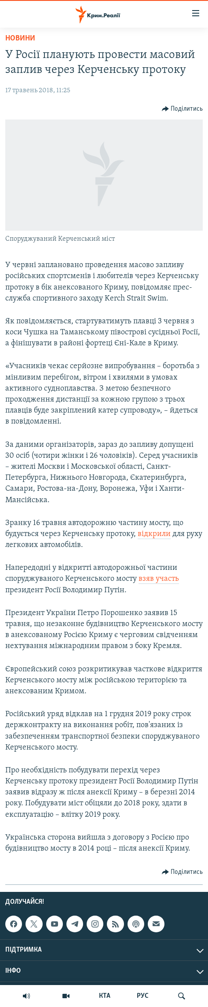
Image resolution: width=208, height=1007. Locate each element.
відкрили (154, 534)
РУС (143, 996)
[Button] (182, 109)
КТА (104, 996)
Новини (20, 38)
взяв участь (159, 579)
